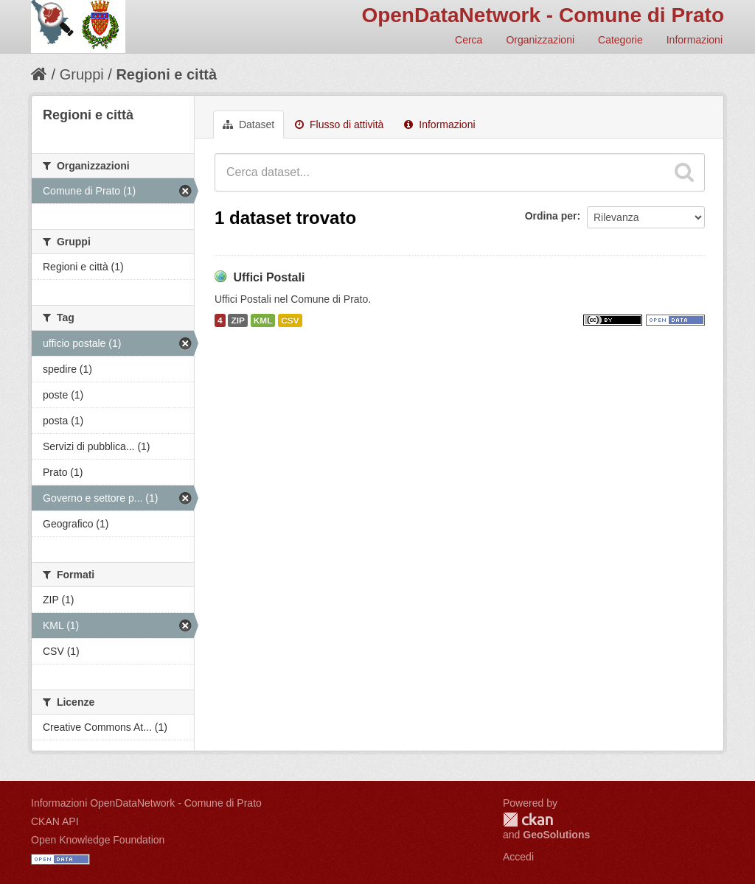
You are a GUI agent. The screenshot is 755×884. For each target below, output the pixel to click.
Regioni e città (166, 74)
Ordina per (551, 216)
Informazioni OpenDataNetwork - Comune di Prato (146, 803)
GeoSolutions (556, 835)
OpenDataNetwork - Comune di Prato (542, 15)
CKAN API (55, 821)
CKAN (528, 819)
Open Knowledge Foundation (97, 840)
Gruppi (82, 74)
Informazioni (695, 40)
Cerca (468, 40)
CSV (290, 320)
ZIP (237, 320)
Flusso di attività (339, 124)
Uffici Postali (269, 277)
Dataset (248, 124)
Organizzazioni (540, 40)
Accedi (518, 857)
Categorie (620, 40)
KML (263, 320)
